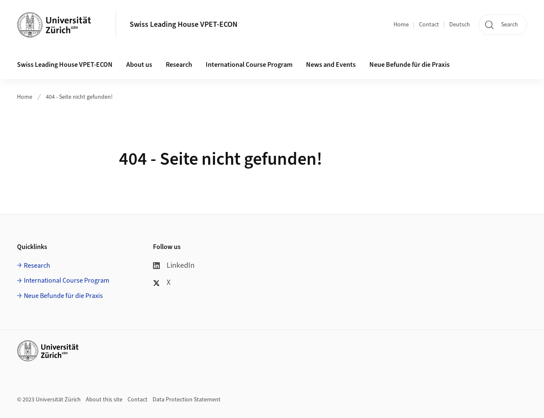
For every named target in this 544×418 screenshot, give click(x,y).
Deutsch (459, 24)
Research (37, 265)
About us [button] (139, 64)
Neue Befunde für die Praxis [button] (409, 64)
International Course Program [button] (249, 64)
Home (401, 24)
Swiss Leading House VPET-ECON (184, 24)
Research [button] (179, 64)
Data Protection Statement (187, 399)
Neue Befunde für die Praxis (63, 296)
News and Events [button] (331, 64)
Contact (429, 24)
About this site (104, 399)
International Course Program (66, 280)
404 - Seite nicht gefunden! (79, 97)
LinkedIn (174, 265)
